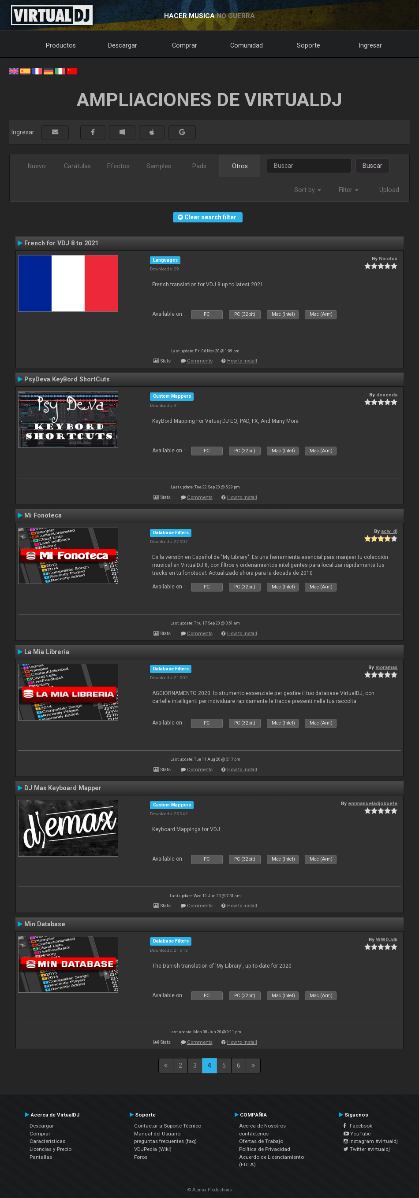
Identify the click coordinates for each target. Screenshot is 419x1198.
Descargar (122, 45)
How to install (242, 361)
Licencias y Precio (50, 1149)
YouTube (357, 1134)
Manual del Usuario (157, 1134)
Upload (389, 189)
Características (47, 1141)
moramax (386, 667)
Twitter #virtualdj (367, 1149)
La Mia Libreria (46, 651)
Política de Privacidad (264, 1149)
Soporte (308, 45)
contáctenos (254, 1134)
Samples (158, 166)
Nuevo (37, 166)
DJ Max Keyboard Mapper (62, 787)
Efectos (118, 166)
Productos (61, 45)
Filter (349, 189)
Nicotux (388, 258)
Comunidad (246, 45)
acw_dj (389, 531)
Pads (199, 166)
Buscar (372, 165)
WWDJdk (386, 939)
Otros (240, 166)
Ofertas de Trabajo (261, 1141)
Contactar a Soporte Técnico (167, 1126)
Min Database (44, 924)
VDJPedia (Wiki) (153, 1149)
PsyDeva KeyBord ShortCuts (67, 379)
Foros (140, 1157)
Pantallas (41, 1157)
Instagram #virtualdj (371, 1141)
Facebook (358, 1126)
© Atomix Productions (209, 1190)
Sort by (307, 189)
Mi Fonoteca (43, 515)
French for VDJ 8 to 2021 (61, 243)
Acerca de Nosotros (262, 1126)
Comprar (184, 45)
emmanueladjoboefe (372, 803)
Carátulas (77, 166)
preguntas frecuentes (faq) (165, 1141)
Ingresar (370, 45)
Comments (200, 361)
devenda (386, 395)
